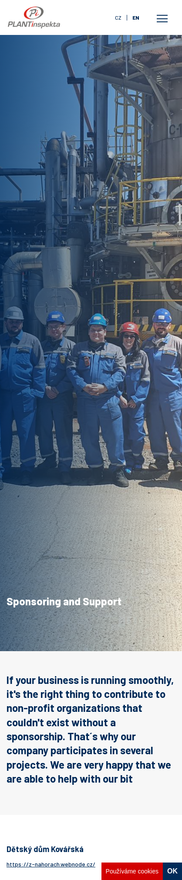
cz (118, 17)
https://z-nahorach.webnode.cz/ (51, 864)
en (135, 17)
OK (172, 871)
